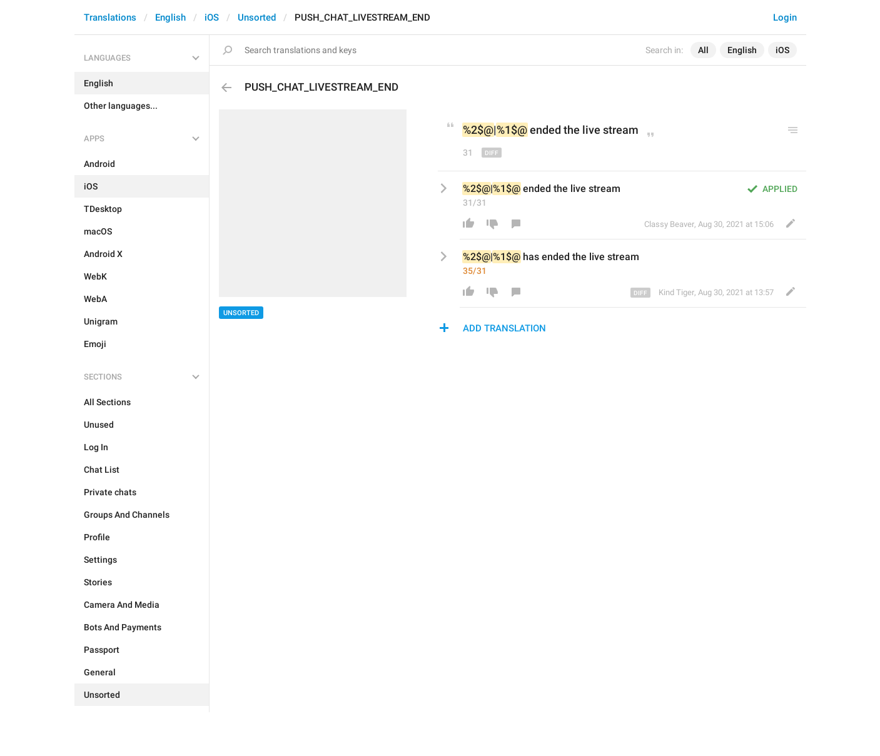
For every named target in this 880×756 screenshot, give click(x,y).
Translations (110, 17)
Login (785, 17)
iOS (212, 17)
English (170, 17)
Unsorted (257, 17)
